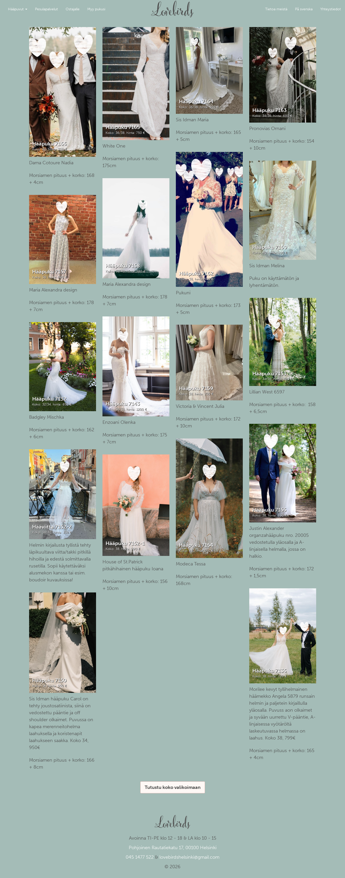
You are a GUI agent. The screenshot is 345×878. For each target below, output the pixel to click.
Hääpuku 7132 (49, 399)
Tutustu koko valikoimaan (173, 787)
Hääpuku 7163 (269, 110)
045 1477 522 (140, 857)
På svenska (304, 9)
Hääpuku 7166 (49, 144)
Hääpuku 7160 (269, 247)
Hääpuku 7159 (196, 388)
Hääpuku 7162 (196, 273)
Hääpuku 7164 (196, 101)
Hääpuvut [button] (17, 9)
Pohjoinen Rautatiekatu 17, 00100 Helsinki (173, 847)
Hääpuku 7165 (123, 127)
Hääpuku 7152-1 (125, 543)
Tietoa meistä (276, 9)
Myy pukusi (96, 9)
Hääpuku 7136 (269, 671)
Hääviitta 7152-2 (52, 527)
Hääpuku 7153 (269, 374)
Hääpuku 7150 (49, 680)
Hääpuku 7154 (196, 545)
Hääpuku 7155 (269, 510)
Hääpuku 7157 (49, 272)
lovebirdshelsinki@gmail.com (189, 857)
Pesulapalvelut (46, 9)
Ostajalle (73, 9)
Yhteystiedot (330, 9)
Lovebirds (172, 6)
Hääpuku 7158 (123, 266)
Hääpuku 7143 (123, 404)
